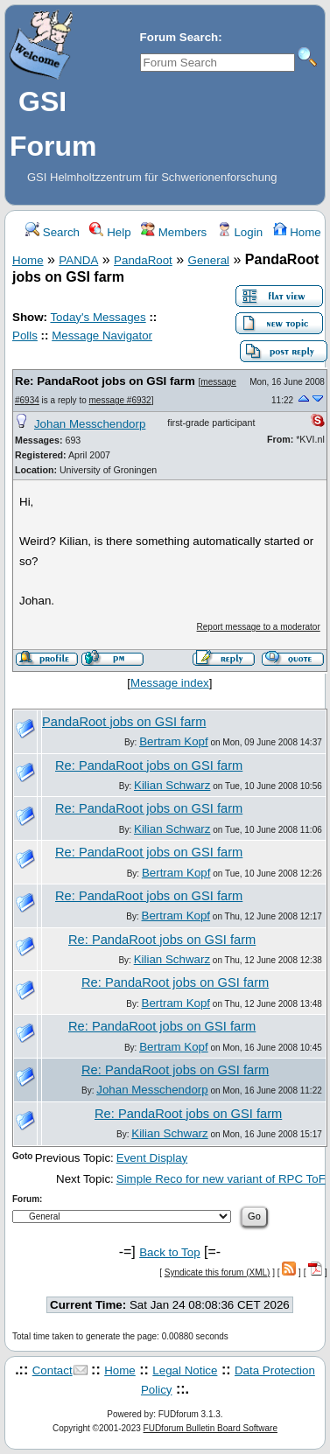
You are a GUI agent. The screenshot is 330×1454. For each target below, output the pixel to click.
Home (297, 232)
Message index (169, 682)
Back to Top (169, 1252)
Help (109, 232)
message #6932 (120, 400)
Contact (52, 1370)
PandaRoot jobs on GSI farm (124, 722)
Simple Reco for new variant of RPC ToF (221, 1178)
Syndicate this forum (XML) (217, 1272)
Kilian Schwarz (172, 785)
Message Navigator (102, 335)
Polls (25, 335)
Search (52, 232)
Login (240, 232)
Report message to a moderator (258, 627)
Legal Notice (184, 1370)
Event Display (152, 1157)
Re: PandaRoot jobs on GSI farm (105, 381)
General (208, 260)
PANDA (78, 260)
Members (174, 232)
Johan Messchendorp (89, 423)
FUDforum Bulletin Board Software (210, 1428)
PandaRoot (143, 260)
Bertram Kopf (173, 741)
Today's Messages (97, 317)
